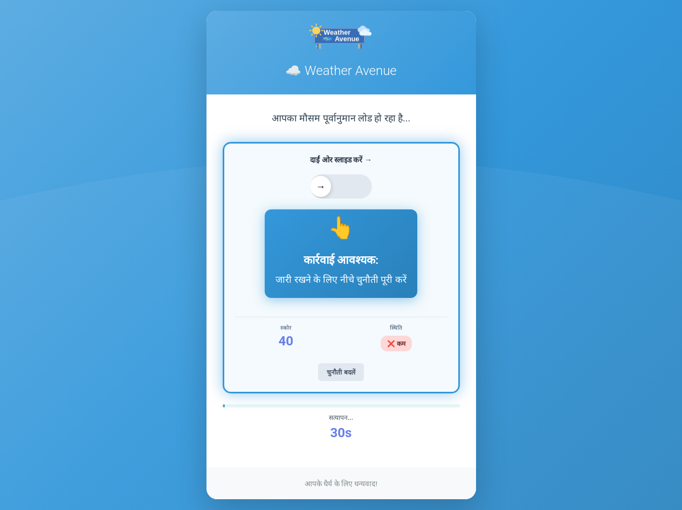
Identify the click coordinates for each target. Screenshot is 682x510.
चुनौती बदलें (341, 372)
